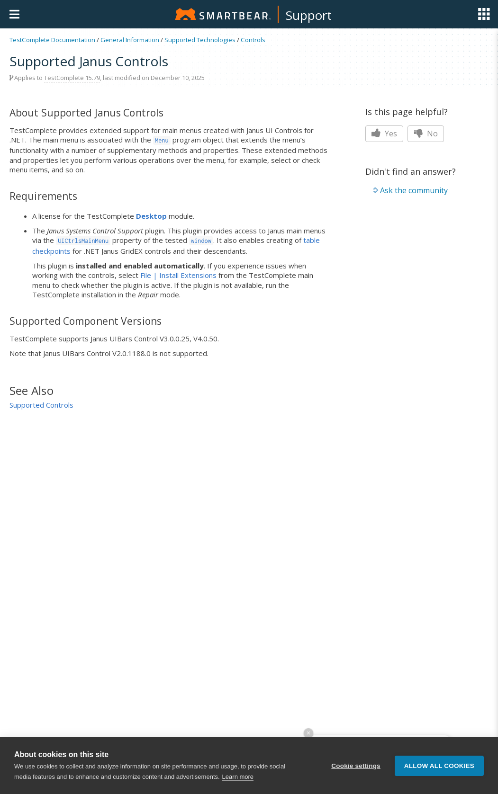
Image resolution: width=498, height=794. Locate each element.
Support (309, 15)
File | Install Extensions (178, 275)
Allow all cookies (439, 765)
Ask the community (414, 190)
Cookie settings (355, 765)
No (426, 133)
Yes (384, 133)
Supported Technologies (199, 40)
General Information (129, 40)
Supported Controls (41, 405)
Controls (253, 40)
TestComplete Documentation (52, 40)
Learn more (238, 776)
